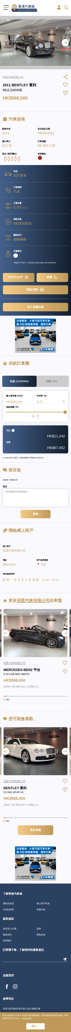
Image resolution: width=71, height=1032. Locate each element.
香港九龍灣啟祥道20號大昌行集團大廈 (21, 1008)
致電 (52, 277)
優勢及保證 (8, 903)
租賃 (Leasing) (19, 381)
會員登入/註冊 (10, 928)
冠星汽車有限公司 (14, 550)
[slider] (65, 412)
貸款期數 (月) (12, 407)
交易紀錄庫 (8, 909)
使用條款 (7, 940)
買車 (39, 928)
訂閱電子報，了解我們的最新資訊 (23, 950)
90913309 (9, 564)
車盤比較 (41, 909)
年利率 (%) (42, 396)
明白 (34, 1026)
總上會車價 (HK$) (14, 396)
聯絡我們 (7, 934)
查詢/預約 (35, 289)
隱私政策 (41, 934)
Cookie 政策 (27, 1018)
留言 (5, 487)
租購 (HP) (51, 381)
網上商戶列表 (43, 903)
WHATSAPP (18, 277)
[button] (65, 42)
